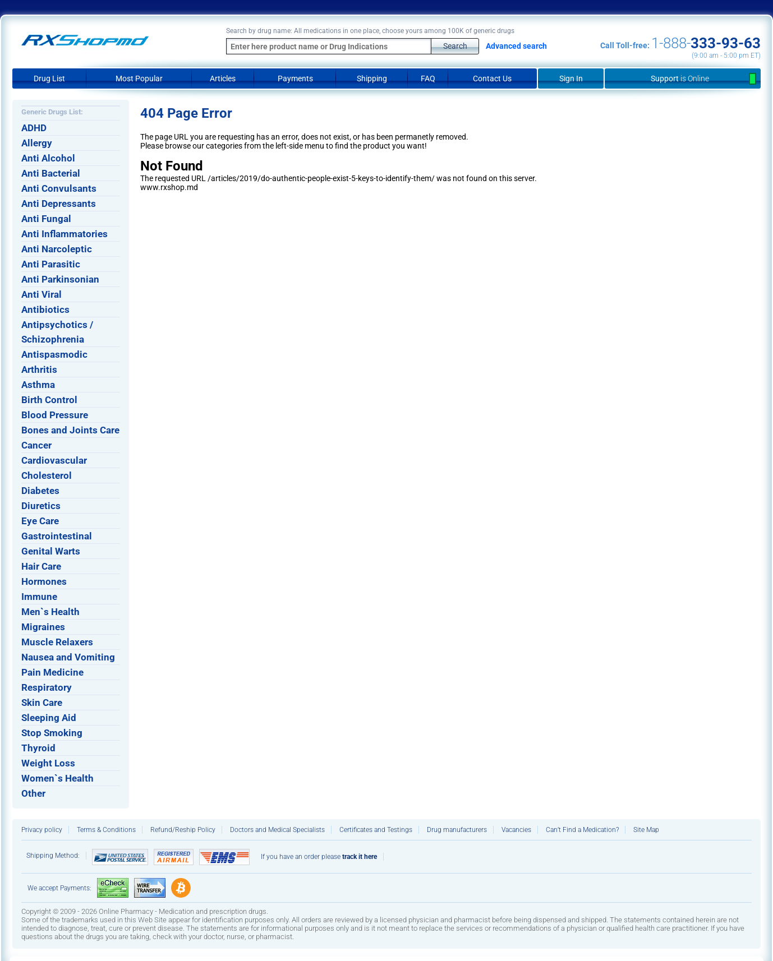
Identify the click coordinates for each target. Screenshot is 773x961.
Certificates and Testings (375, 830)
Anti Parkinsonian (60, 279)
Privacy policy (41, 830)
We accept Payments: (59, 888)
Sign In (571, 78)
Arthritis (39, 369)
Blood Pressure (54, 415)
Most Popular (139, 78)
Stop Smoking (51, 732)
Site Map (646, 830)
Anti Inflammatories (64, 233)
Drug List (49, 78)
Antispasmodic (54, 354)
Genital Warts (50, 551)
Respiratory (46, 687)
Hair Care (41, 566)
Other (33, 793)
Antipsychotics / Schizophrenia (57, 332)
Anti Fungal (46, 218)
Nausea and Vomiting (68, 657)
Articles (223, 78)
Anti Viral (41, 294)
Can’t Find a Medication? (582, 830)
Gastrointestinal (56, 536)
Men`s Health (50, 611)
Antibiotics (45, 309)
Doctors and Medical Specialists (277, 830)
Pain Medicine (52, 672)
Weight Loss (48, 763)
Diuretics (41, 505)
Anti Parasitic (50, 264)
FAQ (428, 78)
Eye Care (40, 520)
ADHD (34, 127)
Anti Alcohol (48, 158)
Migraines (43, 626)
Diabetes (40, 490)
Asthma (38, 384)
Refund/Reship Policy (182, 830)
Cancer (36, 445)
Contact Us (492, 78)
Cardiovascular (54, 460)
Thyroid (38, 748)
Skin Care (41, 702)
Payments (295, 78)
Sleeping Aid (48, 717)
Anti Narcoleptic (56, 249)
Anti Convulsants (58, 188)
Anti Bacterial (50, 173)
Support (683, 78)
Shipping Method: (53, 856)
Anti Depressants (58, 203)
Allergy (36, 143)
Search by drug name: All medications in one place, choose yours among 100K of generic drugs (370, 31)
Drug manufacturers (457, 830)
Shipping (372, 78)
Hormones (44, 581)
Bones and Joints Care (70, 430)
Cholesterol (46, 475)
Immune (39, 596)
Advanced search (516, 45)
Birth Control (49, 399)
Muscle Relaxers (57, 642)
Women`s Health (57, 778)
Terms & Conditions (106, 830)
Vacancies (516, 830)
